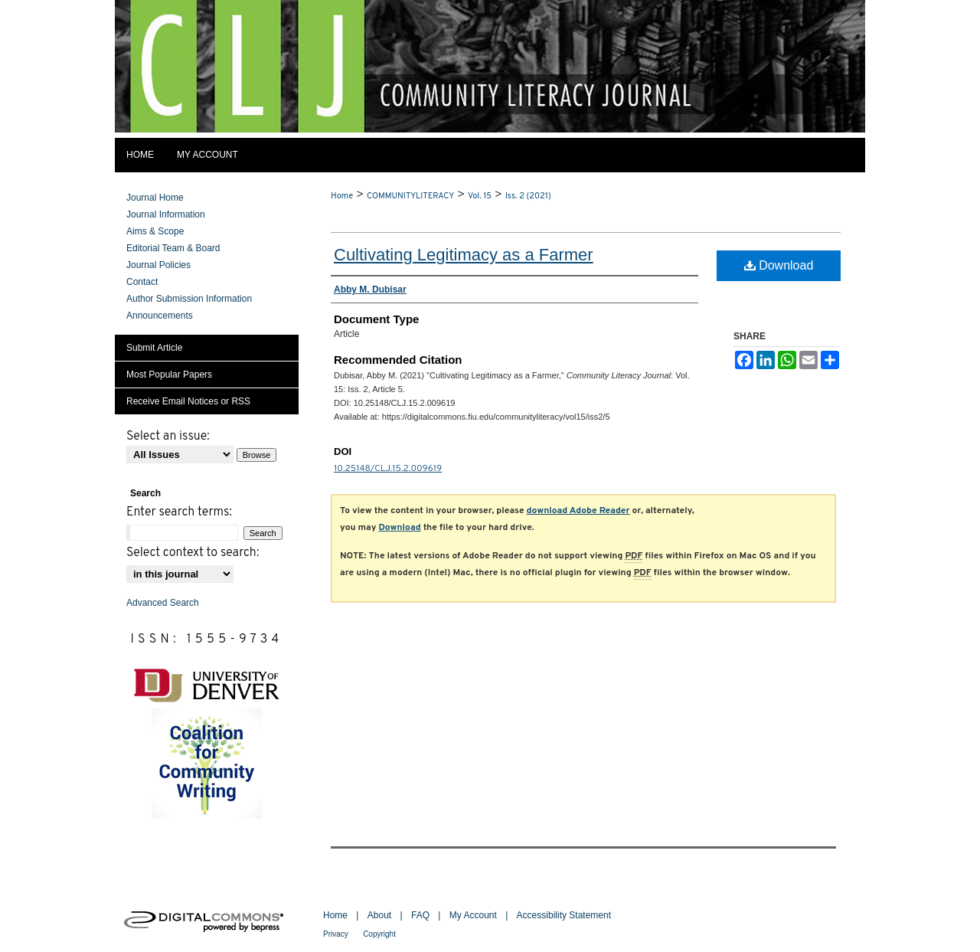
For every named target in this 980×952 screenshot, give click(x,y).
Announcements (159, 315)
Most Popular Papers (169, 374)
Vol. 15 (480, 196)
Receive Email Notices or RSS (188, 401)
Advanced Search (162, 602)
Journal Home (155, 197)
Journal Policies (158, 265)
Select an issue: (168, 436)
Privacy (335, 934)
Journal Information (165, 214)
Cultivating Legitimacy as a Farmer (463, 254)
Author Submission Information (189, 298)
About (379, 915)
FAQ (420, 915)
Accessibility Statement (564, 915)
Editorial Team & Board (173, 248)
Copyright (379, 934)
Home (342, 196)
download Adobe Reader (578, 511)
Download (779, 265)
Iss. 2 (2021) (528, 196)
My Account (473, 915)
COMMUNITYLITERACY (410, 196)
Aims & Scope (155, 231)
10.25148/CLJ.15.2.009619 (388, 469)
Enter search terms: (179, 512)
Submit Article (154, 347)
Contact (142, 281)
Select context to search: (192, 553)
